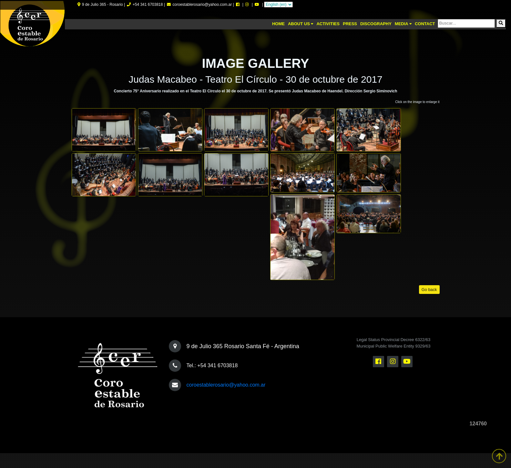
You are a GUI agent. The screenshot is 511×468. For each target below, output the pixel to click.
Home (278, 23)
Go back (429, 289)
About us (300, 23)
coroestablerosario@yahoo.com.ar (226, 385)
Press (350, 23)
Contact (425, 23)
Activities (328, 23)
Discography (376, 23)
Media (403, 23)
